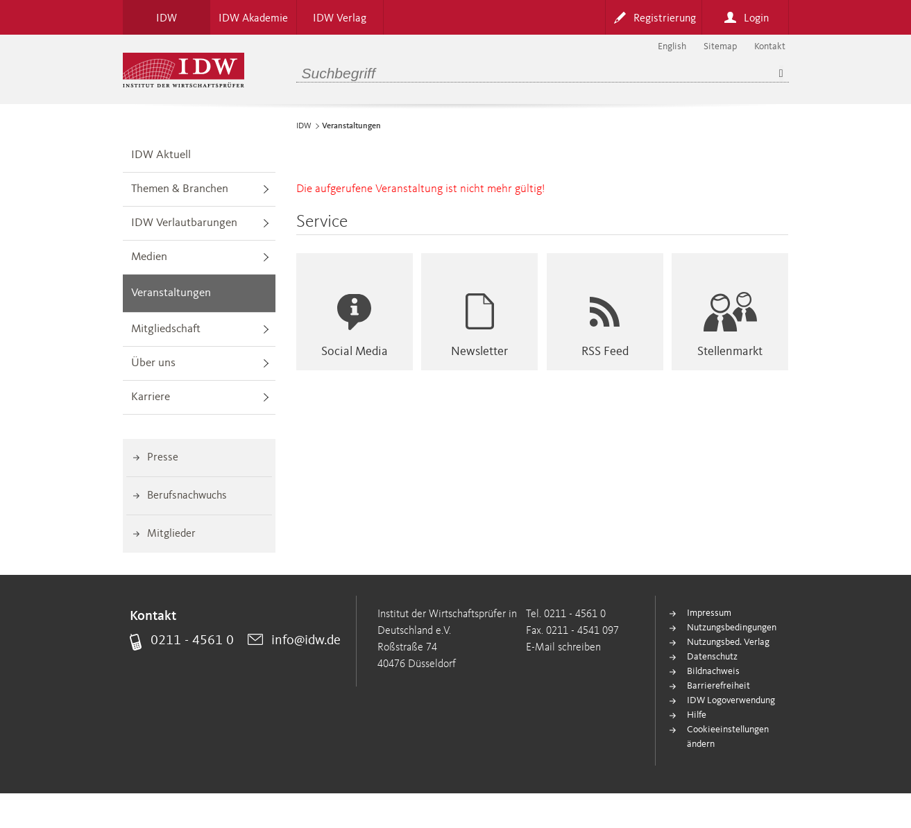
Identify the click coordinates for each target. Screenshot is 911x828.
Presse (162, 457)
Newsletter (479, 351)
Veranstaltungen (171, 293)
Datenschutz (712, 657)
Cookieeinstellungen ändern (728, 737)
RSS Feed (605, 351)
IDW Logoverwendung (731, 700)
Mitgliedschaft (166, 329)
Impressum (709, 613)
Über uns (153, 363)
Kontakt (769, 46)
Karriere (150, 397)
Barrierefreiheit (718, 686)
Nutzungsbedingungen (731, 627)
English (672, 46)
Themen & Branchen (179, 189)
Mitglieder (171, 534)
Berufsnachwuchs (187, 495)
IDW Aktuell (161, 155)
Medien (149, 257)
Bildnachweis (713, 671)
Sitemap (720, 46)
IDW (304, 126)
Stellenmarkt (730, 351)
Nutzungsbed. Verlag (728, 642)
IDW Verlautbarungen (184, 223)
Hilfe (696, 715)
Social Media (354, 351)
